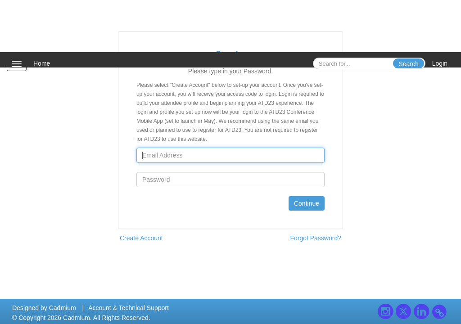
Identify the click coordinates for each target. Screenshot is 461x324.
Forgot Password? (315, 238)
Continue (306, 203)
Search (408, 64)
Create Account (141, 238)
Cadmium (62, 307)
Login (439, 63)
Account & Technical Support (128, 307)
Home (41, 63)
